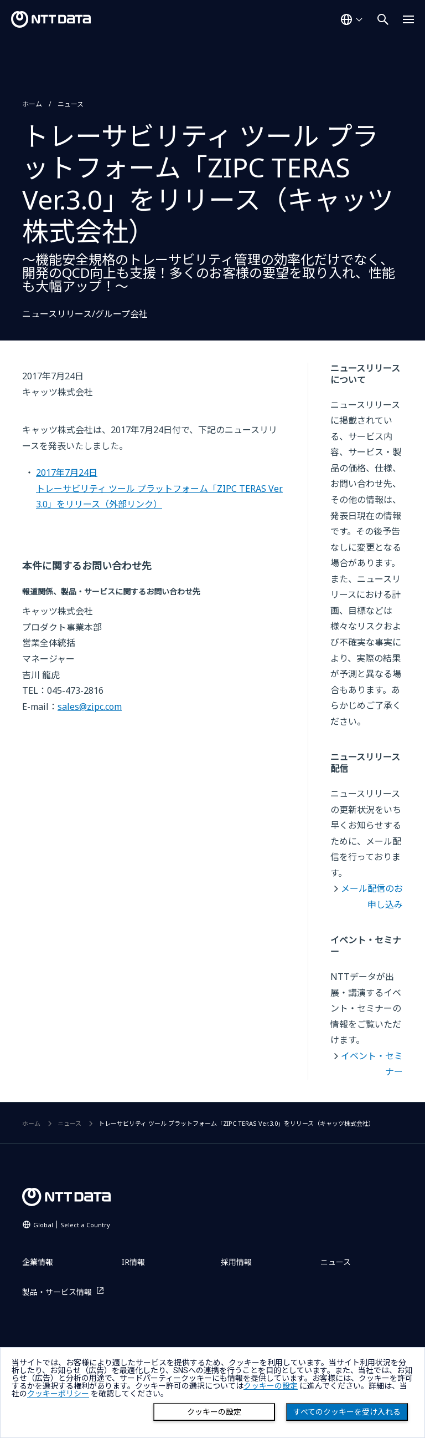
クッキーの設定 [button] (270, 1385)
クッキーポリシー (58, 1393)
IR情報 (133, 1262)
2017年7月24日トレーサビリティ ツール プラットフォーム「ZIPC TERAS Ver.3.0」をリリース (159, 488)
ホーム (32, 104)
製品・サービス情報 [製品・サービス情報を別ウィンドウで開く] (57, 1292)
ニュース (71, 104)
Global (71, 1225)
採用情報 (236, 1262)
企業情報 (37, 1262)
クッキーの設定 (214, 1411)
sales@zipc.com (90, 706)
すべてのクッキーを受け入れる (347, 1411)
